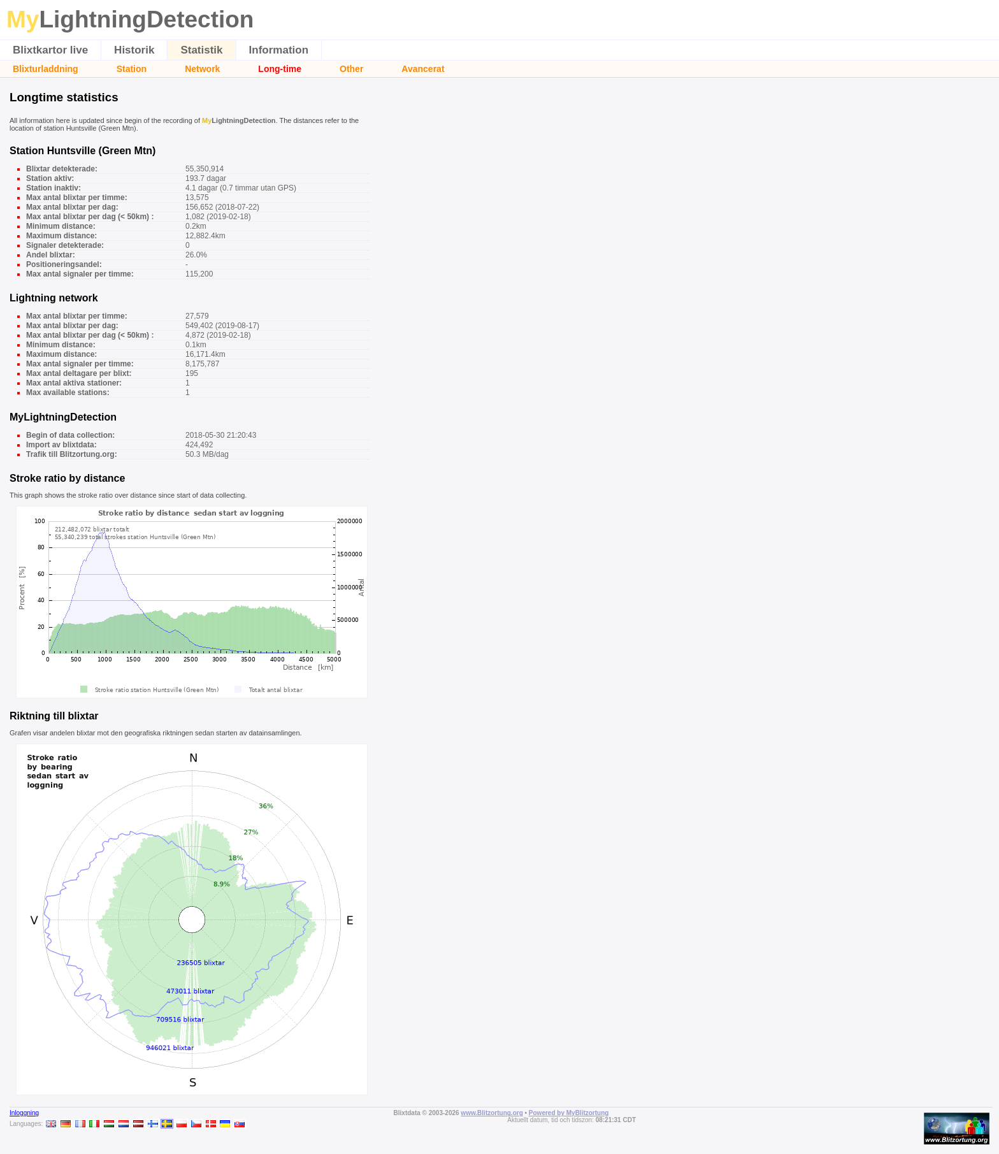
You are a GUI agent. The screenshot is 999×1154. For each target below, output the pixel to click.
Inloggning (24, 1112)
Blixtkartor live (50, 50)
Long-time (279, 69)
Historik (134, 50)
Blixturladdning (45, 69)
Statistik (201, 50)
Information (279, 50)
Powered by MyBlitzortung (569, 1112)
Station (132, 69)
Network (202, 69)
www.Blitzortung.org (491, 1112)
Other (351, 69)
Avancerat (422, 69)
